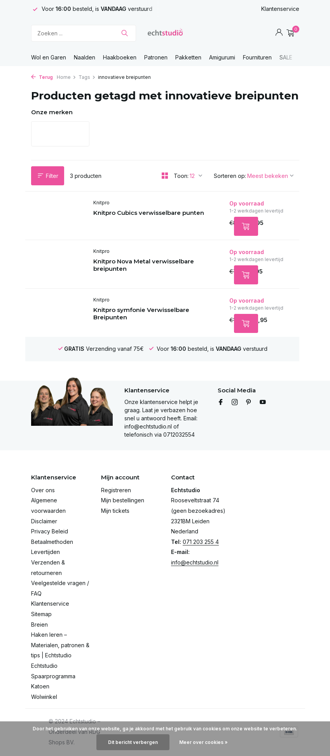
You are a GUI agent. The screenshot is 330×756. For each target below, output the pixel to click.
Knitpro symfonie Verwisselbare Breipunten (141, 313)
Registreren (116, 490)
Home (66, 77)
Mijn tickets (115, 510)
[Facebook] (221, 402)
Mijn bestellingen (122, 500)
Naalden (84, 57)
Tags (87, 77)
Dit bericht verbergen (133, 742)
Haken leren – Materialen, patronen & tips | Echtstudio (60, 644)
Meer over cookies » (203, 742)
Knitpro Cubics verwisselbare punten (148, 212)
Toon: (181, 175)
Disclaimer (44, 521)
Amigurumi (222, 57)
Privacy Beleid (49, 531)
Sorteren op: (230, 175)
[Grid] (165, 175)
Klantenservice (280, 8)
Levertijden (45, 552)
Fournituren (257, 57)
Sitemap (41, 614)
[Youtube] (263, 402)
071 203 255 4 (201, 541)
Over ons (43, 490)
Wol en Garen (48, 57)
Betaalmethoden (52, 541)
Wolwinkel (44, 696)
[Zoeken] (83, 33)
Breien (39, 624)
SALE (285, 57)
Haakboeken (119, 57)
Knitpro (101, 203)
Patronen (156, 57)
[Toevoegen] (246, 226)
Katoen (40, 686)
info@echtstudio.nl (194, 562)
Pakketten (188, 57)
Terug (42, 77)
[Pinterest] (249, 402)
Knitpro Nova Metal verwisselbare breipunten (143, 265)
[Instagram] (235, 402)
